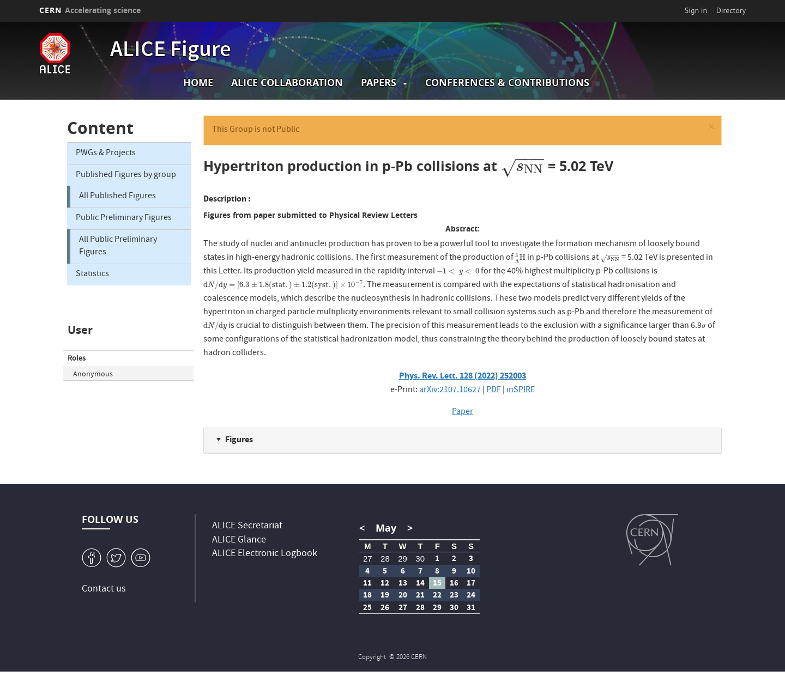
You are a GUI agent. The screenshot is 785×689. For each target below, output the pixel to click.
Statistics (92, 274)
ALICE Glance (239, 540)
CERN (90, 10)
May (386, 528)
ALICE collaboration (287, 82)
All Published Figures (117, 196)
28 (385, 558)
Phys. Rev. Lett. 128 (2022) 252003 (462, 375)
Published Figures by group (126, 175)
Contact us (104, 589)
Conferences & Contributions (507, 82)
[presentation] (522, 165)
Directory (731, 10)
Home (198, 82)
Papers (378, 82)
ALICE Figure (170, 51)
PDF (493, 390)
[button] (711, 129)
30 (420, 558)
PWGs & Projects (106, 153)
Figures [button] (239, 439)
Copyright (373, 658)
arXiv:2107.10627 (450, 390)
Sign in (696, 10)
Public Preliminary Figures (124, 218)
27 (367, 558)
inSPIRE (520, 390)
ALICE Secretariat (247, 526)
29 (402, 558)
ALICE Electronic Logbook (264, 554)
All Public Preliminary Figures (118, 246)
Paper (462, 412)
